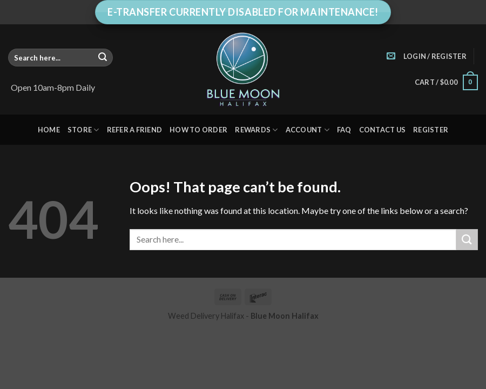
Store (83, 130)
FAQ (344, 129)
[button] (435, 56)
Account (307, 130)
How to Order (198, 129)
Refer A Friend (135, 129)
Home (49, 129)
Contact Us (382, 129)
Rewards (256, 130)
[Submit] (103, 58)
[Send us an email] (391, 56)
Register (430, 129)
